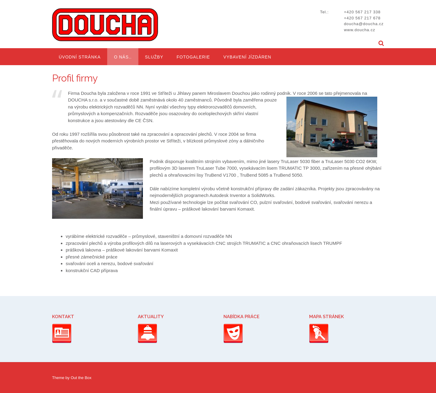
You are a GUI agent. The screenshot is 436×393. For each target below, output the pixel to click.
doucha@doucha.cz (364, 24)
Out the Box (81, 377)
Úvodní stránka (80, 57)
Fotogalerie (193, 57)
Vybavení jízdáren (247, 57)
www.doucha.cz (359, 30)
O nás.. (122, 57)
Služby (154, 57)
